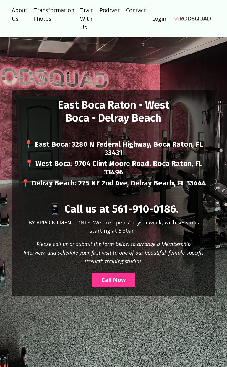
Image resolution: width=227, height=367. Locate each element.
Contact (136, 10)
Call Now (113, 279)
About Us (19, 14)
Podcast (110, 10)
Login (159, 18)
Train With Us (87, 19)
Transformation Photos (53, 14)
